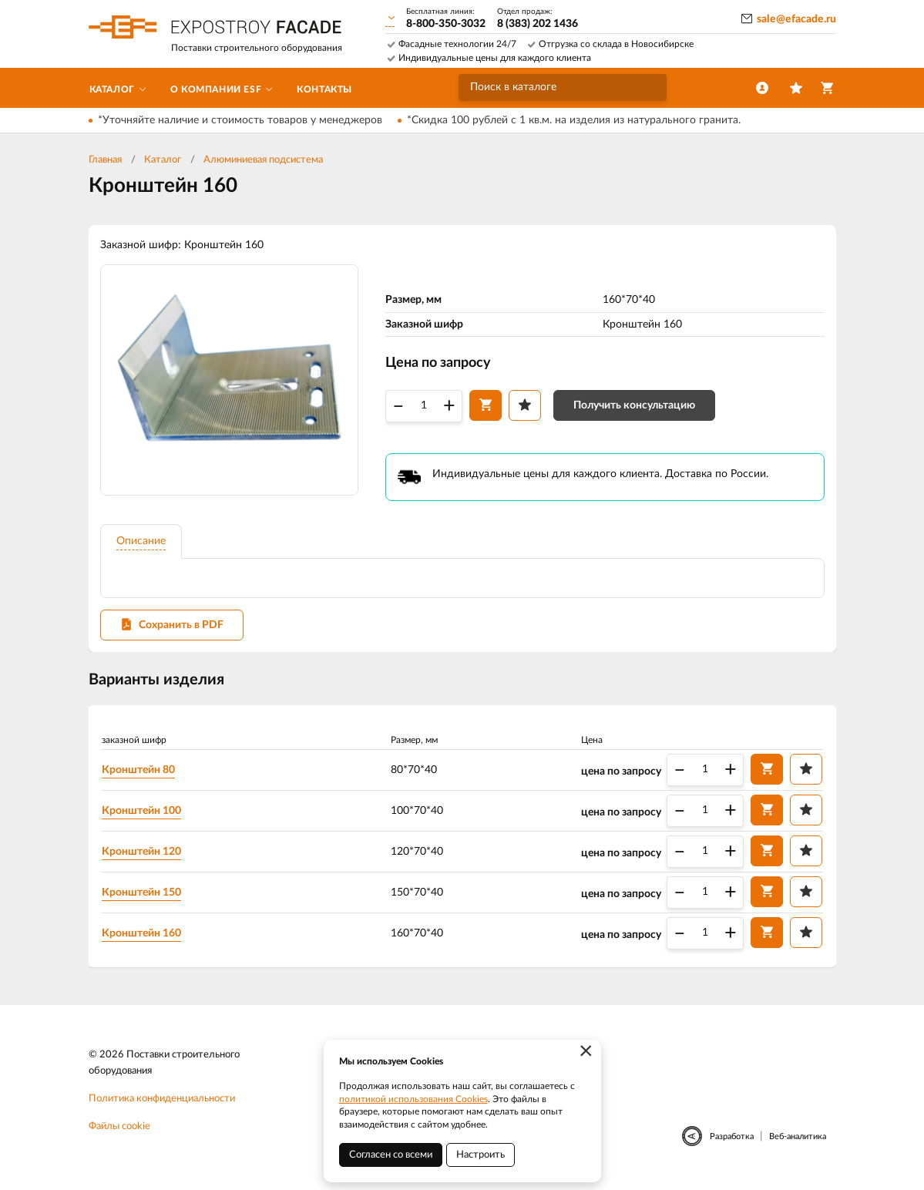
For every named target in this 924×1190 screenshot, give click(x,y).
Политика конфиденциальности (162, 1099)
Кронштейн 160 (143, 933)
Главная (105, 160)
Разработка (732, 1137)
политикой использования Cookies (413, 1099)
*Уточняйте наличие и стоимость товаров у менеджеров (240, 120)
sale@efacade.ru (796, 19)
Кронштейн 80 (139, 770)
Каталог (162, 160)
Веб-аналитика (797, 1137)
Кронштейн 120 (143, 851)
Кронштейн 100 (143, 810)
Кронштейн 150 (143, 892)
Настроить (480, 1155)
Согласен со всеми (390, 1155)
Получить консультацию (634, 405)
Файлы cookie (119, 1127)
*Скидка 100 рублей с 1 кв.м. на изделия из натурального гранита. (574, 120)
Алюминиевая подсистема (263, 160)
